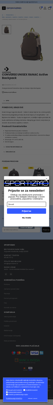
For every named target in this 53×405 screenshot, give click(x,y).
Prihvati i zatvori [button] (32, 398)
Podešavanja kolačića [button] (14, 398)
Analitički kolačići (31, 390)
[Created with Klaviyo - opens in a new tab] (27, 227)
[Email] (26, 204)
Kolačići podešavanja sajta (18, 395)
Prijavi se (26, 211)
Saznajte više (35, 387)
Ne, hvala (26, 217)
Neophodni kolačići (15, 390)
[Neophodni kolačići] (7, 390)
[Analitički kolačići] (24, 390)
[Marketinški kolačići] (7, 392)
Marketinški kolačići (15, 392)
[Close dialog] (46, 178)
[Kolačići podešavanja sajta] (7, 394)
